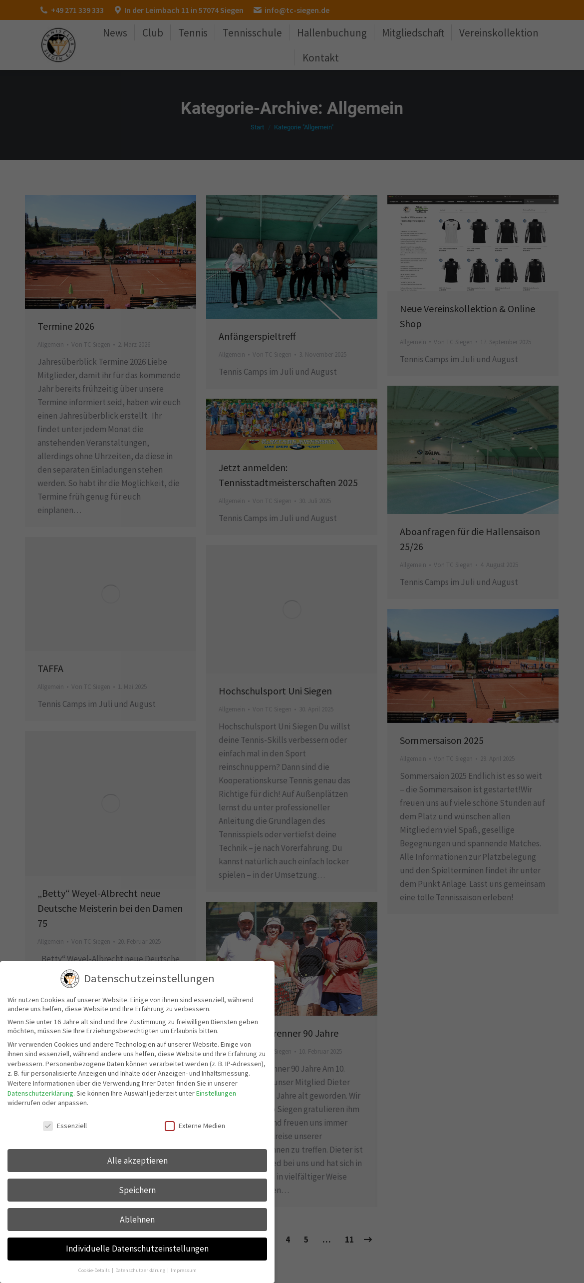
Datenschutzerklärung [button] (140, 1270)
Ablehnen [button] (137, 1219)
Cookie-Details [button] (94, 1270)
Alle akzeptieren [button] (137, 1160)
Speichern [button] (137, 1190)
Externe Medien (195, 1125)
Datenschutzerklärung (40, 1093)
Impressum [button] (184, 1270)
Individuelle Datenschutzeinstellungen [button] (137, 1248)
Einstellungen (216, 1093)
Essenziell (65, 1125)
